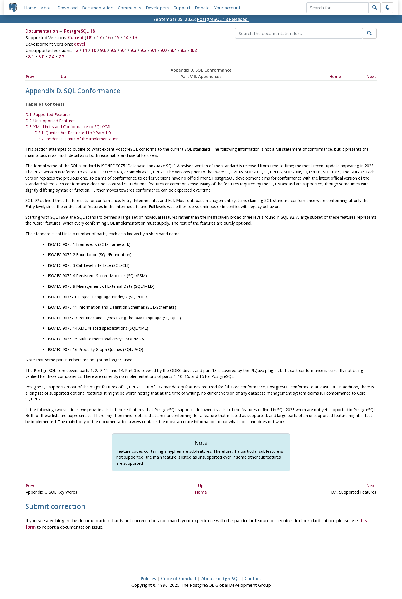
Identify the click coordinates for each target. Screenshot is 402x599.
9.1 (153, 50)
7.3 (61, 57)
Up (63, 76)
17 (99, 37)
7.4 (51, 57)
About (47, 7)
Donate (202, 7)
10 (93, 50)
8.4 (174, 50)
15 (116, 37)
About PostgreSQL (220, 578)
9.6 (103, 50)
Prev (30, 76)
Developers (157, 7)
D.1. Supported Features (48, 114)
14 (125, 37)
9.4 (123, 50)
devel (79, 44)
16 (108, 37)
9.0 (164, 50)
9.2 (143, 50)
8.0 (41, 57)
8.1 (31, 57)
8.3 (184, 50)
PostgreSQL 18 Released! (223, 19)
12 (75, 50)
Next (371, 76)
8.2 (194, 50)
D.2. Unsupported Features (50, 120)
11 (84, 50)
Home (30, 7)
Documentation (97, 7)
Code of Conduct (179, 578)
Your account (227, 7)
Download (68, 7)
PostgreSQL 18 (79, 31)
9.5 (113, 50)
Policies (148, 578)
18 (88, 37)
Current (76, 37)
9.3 (133, 50)
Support (182, 7)
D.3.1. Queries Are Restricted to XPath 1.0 (72, 132)
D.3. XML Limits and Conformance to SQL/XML (68, 126)
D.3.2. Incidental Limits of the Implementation (76, 139)
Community (129, 7)
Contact (253, 578)
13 (134, 37)
